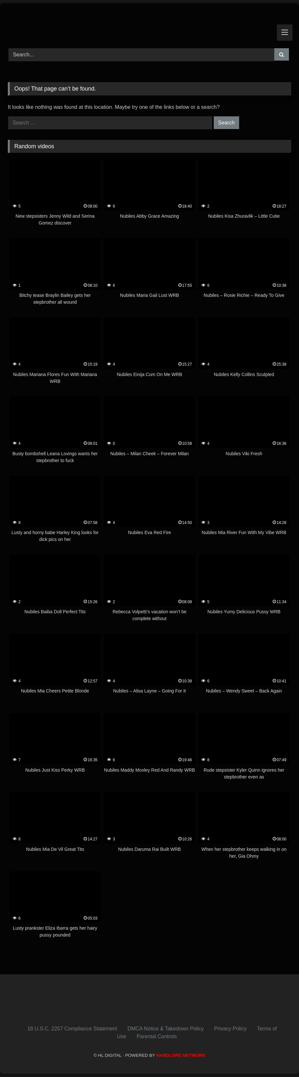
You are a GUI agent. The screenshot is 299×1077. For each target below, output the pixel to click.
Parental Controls (157, 1036)
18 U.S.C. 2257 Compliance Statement (72, 1028)
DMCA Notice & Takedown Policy (166, 1028)
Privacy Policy (230, 1028)
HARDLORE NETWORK (180, 1055)
